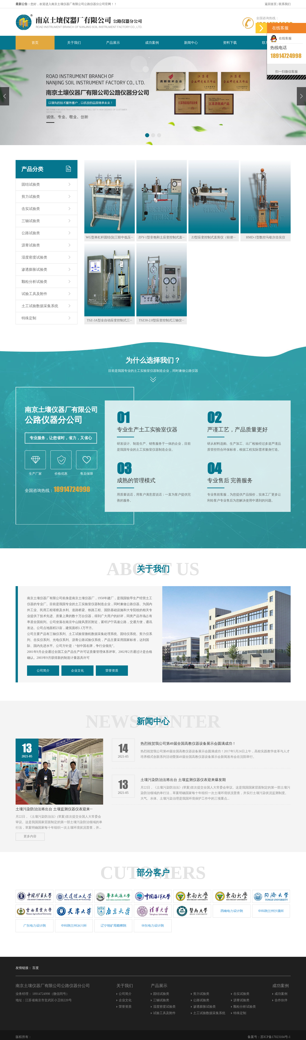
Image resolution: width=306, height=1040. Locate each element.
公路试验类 (31, 233)
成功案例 (152, 42)
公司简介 (43, 670)
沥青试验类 (31, 245)
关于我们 (74, 42)
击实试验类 (31, 209)
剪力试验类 (31, 197)
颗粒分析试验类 (34, 282)
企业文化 (77, 670)
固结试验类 (31, 184)
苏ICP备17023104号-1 (275, 1037)
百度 (35, 968)
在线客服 (281, 38)
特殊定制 (29, 318)
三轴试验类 (31, 221)
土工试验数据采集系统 (40, 306)
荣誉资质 (111, 670)
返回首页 (271, 4)
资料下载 (230, 42)
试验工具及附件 (34, 294)
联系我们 (285, 4)
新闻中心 (191, 42)
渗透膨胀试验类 (34, 269)
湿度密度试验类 (34, 257)
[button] (301, 96)
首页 (35, 42)
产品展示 (113, 42)
